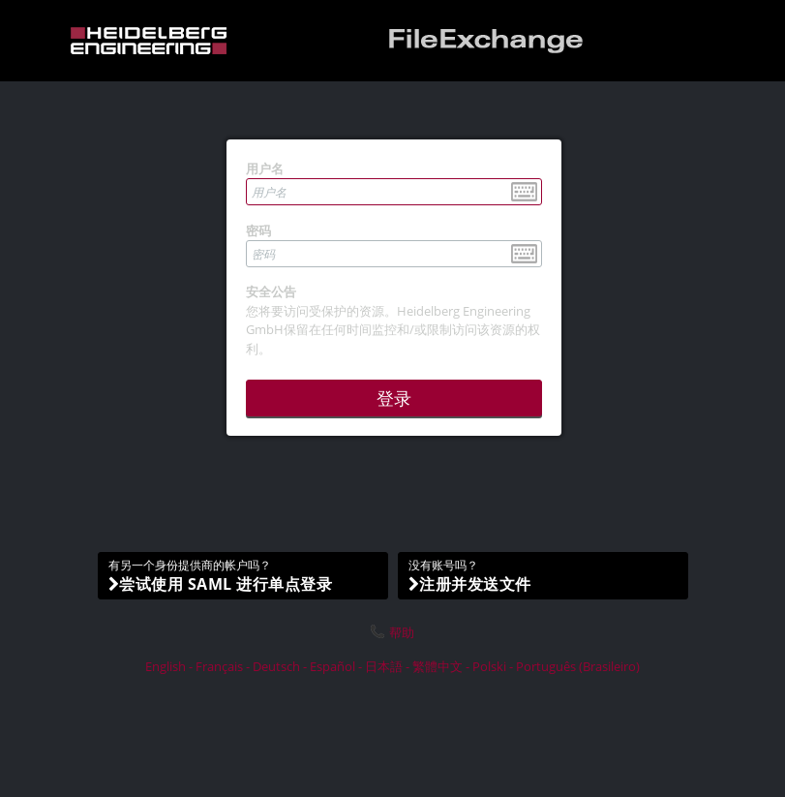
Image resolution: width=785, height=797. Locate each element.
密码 (258, 230)
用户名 (265, 168)
